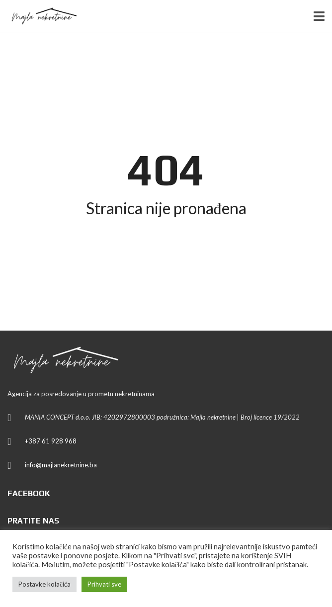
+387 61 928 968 (51, 441)
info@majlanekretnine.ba (61, 465)
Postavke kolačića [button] (44, 584)
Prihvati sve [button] (104, 584)
